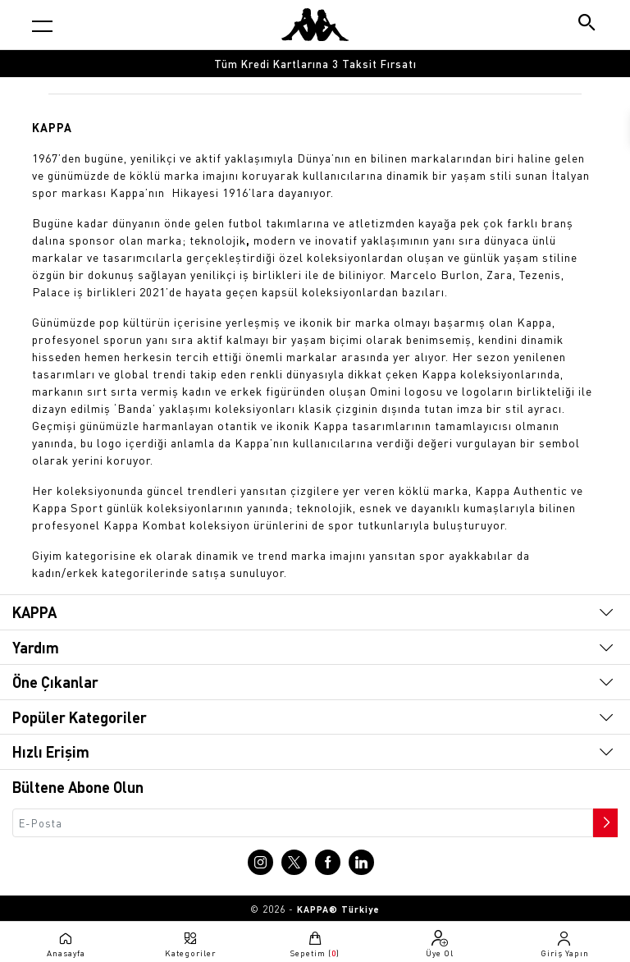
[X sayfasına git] (294, 862)
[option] (315, 64)
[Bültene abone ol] (603, 818)
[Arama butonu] (588, 24)
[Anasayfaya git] (315, 24)
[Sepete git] (315, 944)
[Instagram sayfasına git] (260, 862)
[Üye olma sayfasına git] (439, 944)
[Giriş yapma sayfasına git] (564, 944)
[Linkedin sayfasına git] (361, 862)
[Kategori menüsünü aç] (42, 26)
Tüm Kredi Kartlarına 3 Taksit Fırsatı (315, 64)
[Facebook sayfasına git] (328, 862)
